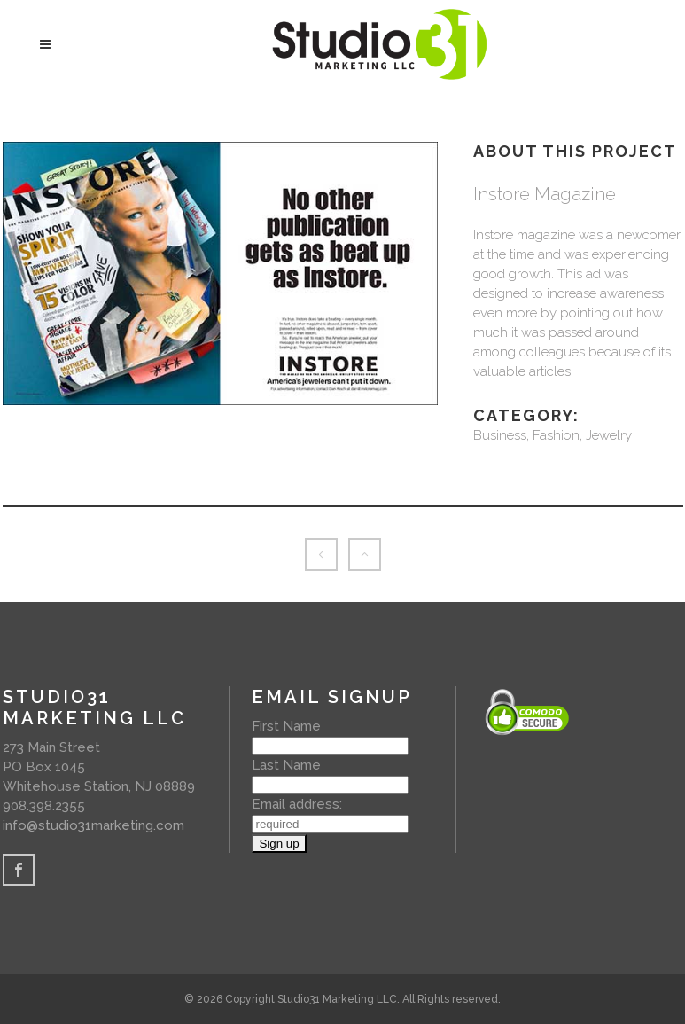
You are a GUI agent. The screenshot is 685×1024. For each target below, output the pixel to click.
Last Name (286, 765)
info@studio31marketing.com (93, 825)
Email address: (297, 804)
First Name (286, 726)
